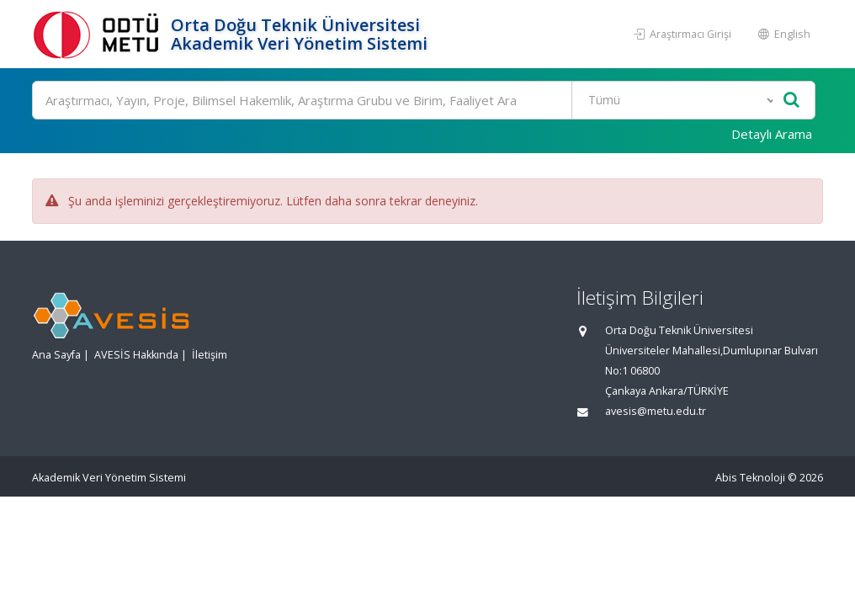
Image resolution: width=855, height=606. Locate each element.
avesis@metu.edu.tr (655, 411)
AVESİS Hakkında (136, 355)
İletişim (209, 355)
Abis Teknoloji (750, 477)
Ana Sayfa (56, 355)
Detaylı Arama (771, 133)
